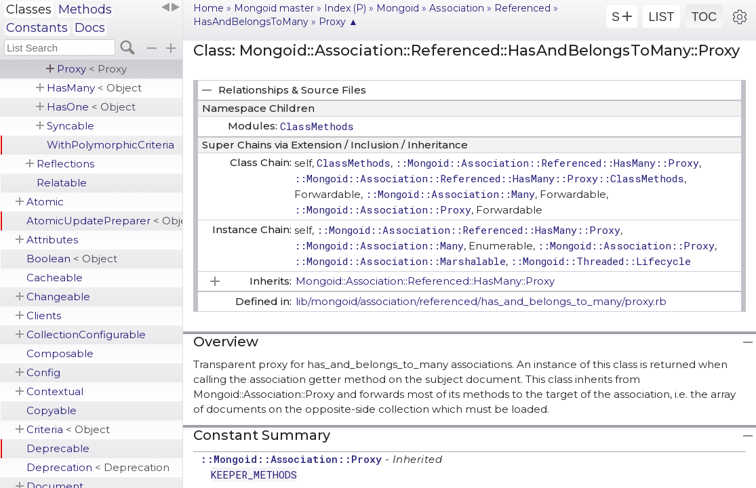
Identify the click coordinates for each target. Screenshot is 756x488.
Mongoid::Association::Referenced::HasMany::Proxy (425, 280)
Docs (90, 27)
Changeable (58, 296)
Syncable (70, 125)
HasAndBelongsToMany (251, 22)
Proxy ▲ (338, 22)
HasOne (91, 106)
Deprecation (98, 467)
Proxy (92, 68)
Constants (37, 27)
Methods (85, 9)
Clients (43, 315)
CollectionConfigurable (86, 334)
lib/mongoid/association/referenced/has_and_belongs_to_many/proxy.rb (481, 301)
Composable (60, 353)
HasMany (94, 87)
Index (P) (345, 8)
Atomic (45, 201)
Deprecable (57, 448)
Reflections (65, 163)
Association (456, 8)
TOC (704, 17)
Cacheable (54, 277)
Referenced (522, 8)
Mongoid (397, 8)
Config (43, 372)
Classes (29, 9)
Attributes (52, 239)
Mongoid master (274, 8)
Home (208, 8)
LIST (661, 17)
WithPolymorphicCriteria (110, 144)
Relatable (62, 182)
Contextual (54, 391)
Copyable (51, 410)
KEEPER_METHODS (253, 474)
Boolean (71, 258)
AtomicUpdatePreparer (104, 220)
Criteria (68, 429)
